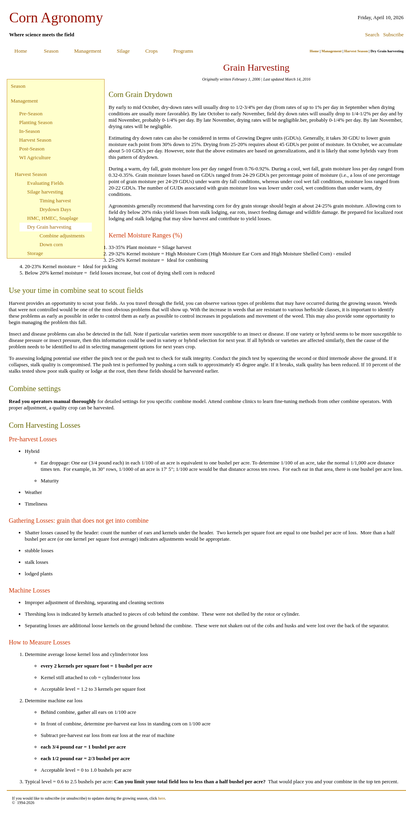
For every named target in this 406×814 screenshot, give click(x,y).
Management (87, 51)
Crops (151, 51)
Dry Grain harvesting (49, 227)
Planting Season (35, 122)
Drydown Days (55, 209)
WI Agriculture (35, 157)
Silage (123, 51)
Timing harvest (55, 201)
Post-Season (32, 149)
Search (372, 35)
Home (20, 51)
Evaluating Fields (45, 183)
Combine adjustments (62, 236)
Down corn (51, 244)
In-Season (29, 131)
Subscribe (393, 35)
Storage (35, 253)
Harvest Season (356, 51)
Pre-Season (31, 114)
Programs (183, 51)
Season (51, 51)
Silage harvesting (45, 192)
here (161, 798)
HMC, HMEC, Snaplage (52, 218)
